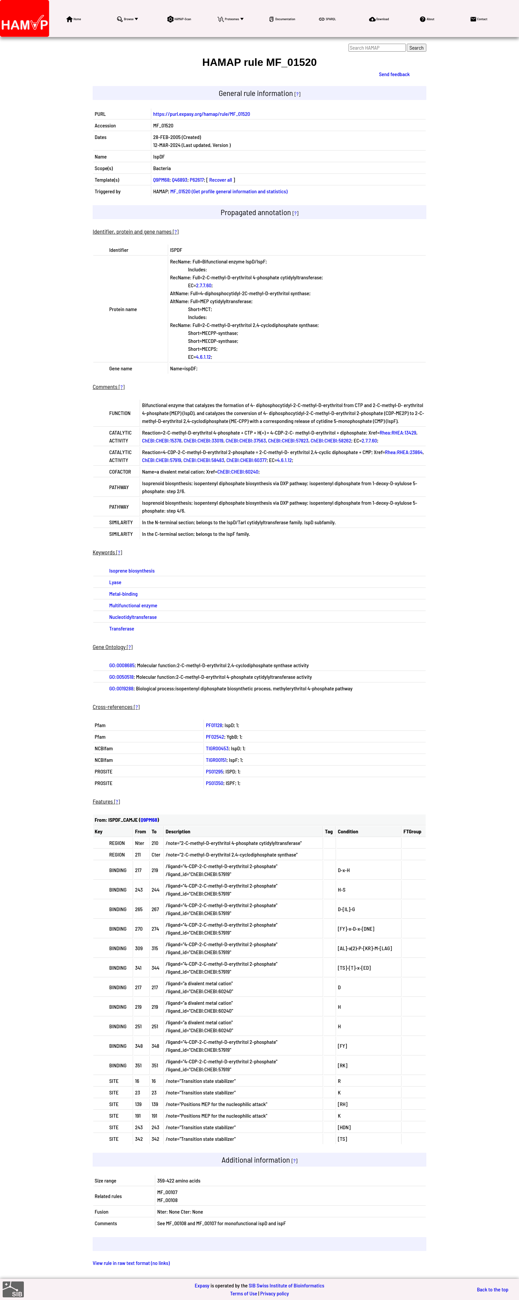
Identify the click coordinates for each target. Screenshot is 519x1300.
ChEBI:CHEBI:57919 (161, 460)
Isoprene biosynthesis (132, 570)
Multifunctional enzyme (133, 605)
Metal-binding (123, 593)
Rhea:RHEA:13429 (398, 432)
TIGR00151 (216, 760)
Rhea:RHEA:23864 (404, 452)
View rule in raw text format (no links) (131, 1263)
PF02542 (215, 736)
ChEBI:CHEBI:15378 (161, 440)
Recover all (220, 179)
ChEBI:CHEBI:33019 (203, 440)
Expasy (202, 1285)
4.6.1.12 (203, 356)
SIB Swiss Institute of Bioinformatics (286, 1285)
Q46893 (179, 179)
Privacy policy (274, 1293)
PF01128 (214, 725)
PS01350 (214, 783)
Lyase (115, 582)
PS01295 (214, 771)
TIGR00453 (217, 748)
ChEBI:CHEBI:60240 (238, 471)
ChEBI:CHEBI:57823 (288, 440)
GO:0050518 (121, 676)
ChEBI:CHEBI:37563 (246, 440)
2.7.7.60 (203, 285)
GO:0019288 (121, 688)
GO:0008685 (122, 665)
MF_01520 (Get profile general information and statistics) (229, 191)
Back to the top (492, 1289)
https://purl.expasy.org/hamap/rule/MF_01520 (201, 114)
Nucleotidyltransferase (133, 617)
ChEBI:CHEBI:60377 (246, 460)
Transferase (121, 628)
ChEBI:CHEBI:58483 (203, 460)
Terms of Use (243, 1293)
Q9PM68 (161, 179)
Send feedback (394, 74)
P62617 (197, 179)
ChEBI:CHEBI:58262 (331, 440)
